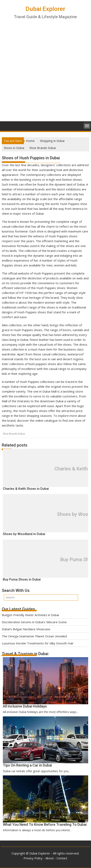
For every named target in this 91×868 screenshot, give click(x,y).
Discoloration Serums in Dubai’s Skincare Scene (34, 622)
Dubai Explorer (45, 8)
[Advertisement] (45, 74)
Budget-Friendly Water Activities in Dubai (30, 615)
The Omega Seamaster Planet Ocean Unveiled (34, 636)
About (49, 858)
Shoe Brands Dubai (14, 433)
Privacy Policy (33, 858)
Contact (62, 858)
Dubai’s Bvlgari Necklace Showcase (26, 629)
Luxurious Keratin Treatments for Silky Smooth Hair (38, 643)
